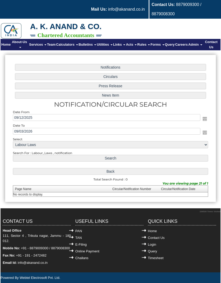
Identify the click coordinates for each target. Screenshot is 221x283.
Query (170, 44)
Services (37, 44)
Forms (157, 44)
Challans (81, 258)
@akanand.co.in (35, 263)
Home (6, 44)
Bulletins (87, 44)
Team (51, 44)
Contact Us (211, 44)
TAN (78, 238)
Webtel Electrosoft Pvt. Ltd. (40, 278)
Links (119, 44)
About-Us (20, 44)
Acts (131, 44)
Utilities (105, 44)
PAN (78, 231)
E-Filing (81, 244)
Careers (181, 44)
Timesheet (155, 258)
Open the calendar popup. (202, 119)
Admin (195, 44)
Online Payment (87, 251)
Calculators (67, 44)
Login (152, 244)
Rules (143, 44)
